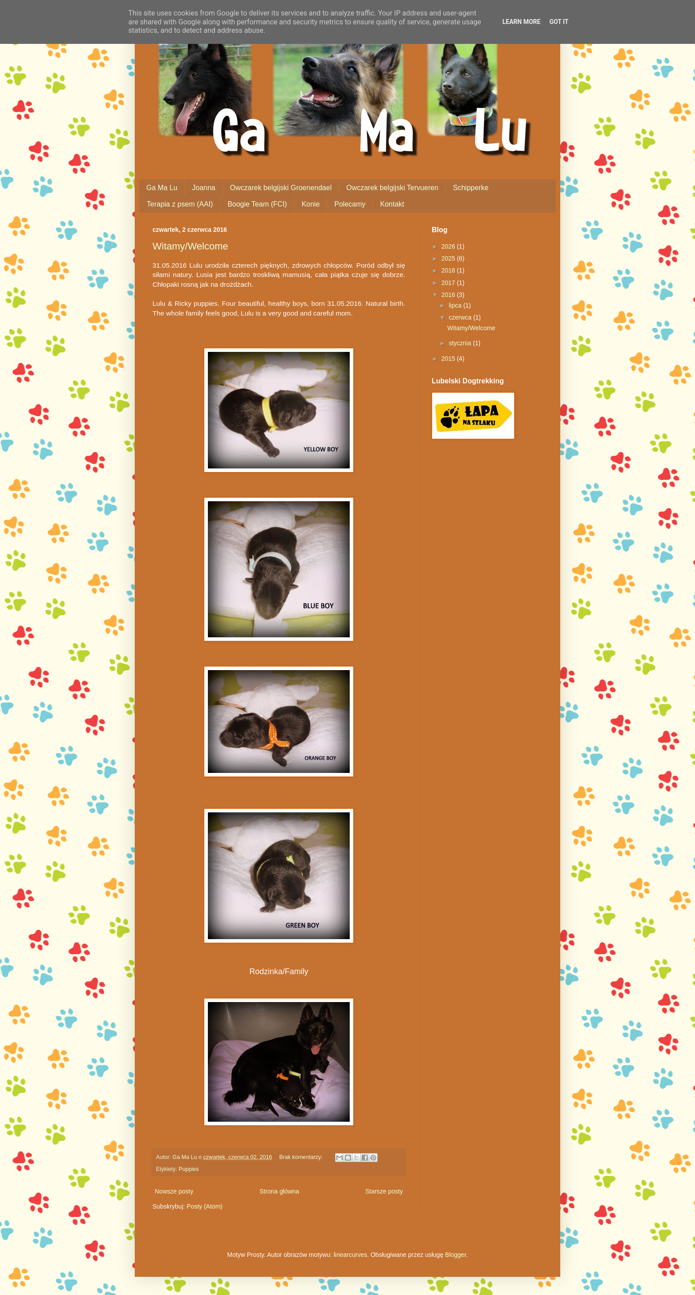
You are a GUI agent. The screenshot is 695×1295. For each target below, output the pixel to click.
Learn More (521, 21)
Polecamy (349, 204)
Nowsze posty (174, 1191)
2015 (449, 358)
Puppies (189, 1169)
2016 (449, 294)
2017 (449, 282)
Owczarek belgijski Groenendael (281, 187)
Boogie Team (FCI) (257, 204)
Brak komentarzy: (301, 1157)
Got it (558, 21)
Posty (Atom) (205, 1206)
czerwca (461, 317)
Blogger (455, 1254)
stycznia (460, 343)
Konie (310, 204)
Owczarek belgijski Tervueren (392, 187)
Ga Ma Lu (161, 187)
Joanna (203, 187)
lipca (456, 305)
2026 (449, 246)
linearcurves (350, 1254)
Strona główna (279, 1191)
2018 (449, 270)
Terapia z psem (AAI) (180, 204)
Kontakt (392, 204)
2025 (449, 258)
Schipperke (470, 187)
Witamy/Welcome (190, 246)
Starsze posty (384, 1191)
